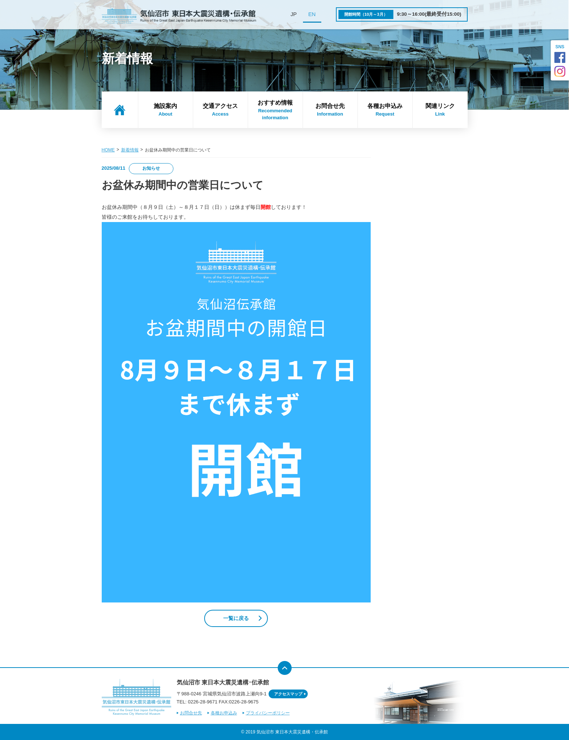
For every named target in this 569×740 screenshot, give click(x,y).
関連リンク (440, 110)
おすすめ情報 (275, 110)
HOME (108, 150)
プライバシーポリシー (268, 712)
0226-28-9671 (202, 702)
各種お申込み (385, 110)
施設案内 (165, 110)
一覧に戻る (236, 618)
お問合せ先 (330, 110)
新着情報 (130, 150)
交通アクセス (220, 110)
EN (311, 14)
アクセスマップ (288, 694)
